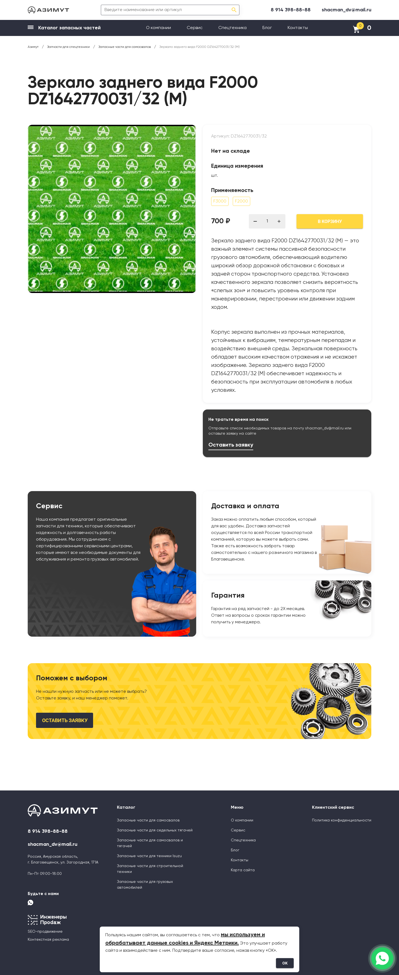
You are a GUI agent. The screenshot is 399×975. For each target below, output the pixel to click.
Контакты (298, 28)
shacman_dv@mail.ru (346, 9)
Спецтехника (232, 28)
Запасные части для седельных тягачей (155, 830)
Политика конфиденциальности (341, 820)
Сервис (195, 28)
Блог (267, 28)
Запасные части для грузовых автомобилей (145, 885)
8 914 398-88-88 (291, 9)
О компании (158, 28)
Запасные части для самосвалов (148, 820)
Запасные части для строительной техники (150, 869)
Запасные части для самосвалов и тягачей (150, 843)
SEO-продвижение (45, 931)
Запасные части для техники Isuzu (149, 856)
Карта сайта (243, 870)
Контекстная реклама (48, 940)
